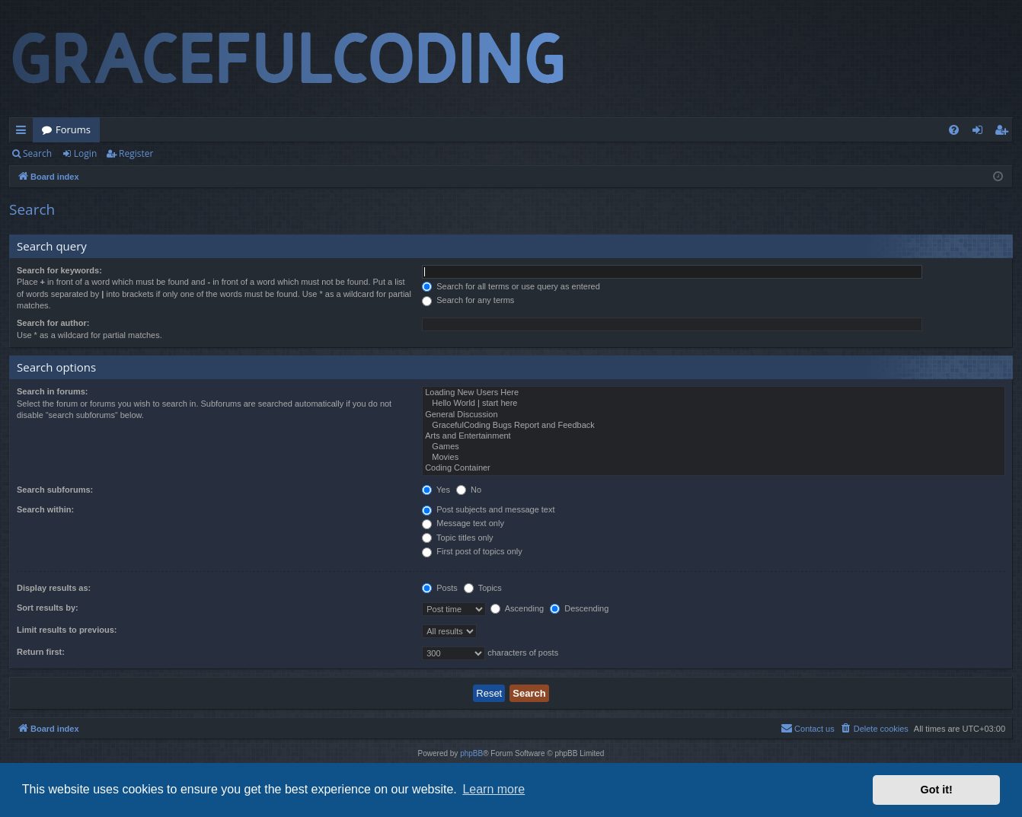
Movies (713, 457)
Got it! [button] (937, 789)
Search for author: (53, 322)
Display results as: (54, 587)
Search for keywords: (59, 270)
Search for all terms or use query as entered (511, 286)
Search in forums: (52, 391)
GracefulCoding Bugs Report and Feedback (713, 425)
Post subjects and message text (488, 509)
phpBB (471, 753)
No (468, 489)
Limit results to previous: (67, 629)
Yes (436, 489)
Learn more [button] (493, 789)
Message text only (463, 523)
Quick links (24, 132)
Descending (579, 608)
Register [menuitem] (1004, 132)
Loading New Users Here (713, 393)
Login (85, 153)
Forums (73, 129)
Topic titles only (457, 537)
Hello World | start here (713, 403)
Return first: (41, 651)
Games (713, 447)
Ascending (517, 608)
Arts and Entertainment (713, 436)
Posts (440, 587)
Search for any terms (468, 300)
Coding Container (713, 468)
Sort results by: (47, 607)
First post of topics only (472, 551)
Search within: (45, 509)
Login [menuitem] (980, 132)
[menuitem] (954, 129)
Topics (483, 587)
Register (136, 153)
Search (37, 153)
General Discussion (713, 415)
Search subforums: (55, 489)
